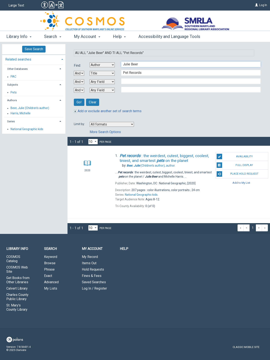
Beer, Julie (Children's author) (30, 108)
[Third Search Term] (189, 81)
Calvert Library (17, 288)
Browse (49, 263)
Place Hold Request (237, 174)
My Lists (50, 288)
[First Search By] (102, 64)
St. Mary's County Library (16, 307)
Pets (14, 92)
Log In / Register (94, 288)
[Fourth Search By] (102, 90)
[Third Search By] (102, 81)
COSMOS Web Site (17, 269)
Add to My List (241, 182)
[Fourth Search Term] (189, 89)
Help (124, 249)
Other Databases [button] (17, 68)
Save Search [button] (34, 49)
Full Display (235, 165)
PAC (13, 76)
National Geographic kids (27, 129)
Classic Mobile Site (246, 347)
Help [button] (119, 36)
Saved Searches (94, 282)
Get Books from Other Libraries (18, 280)
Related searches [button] (18, 59)
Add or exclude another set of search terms (108, 111)
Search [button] (52, 36)
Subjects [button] (12, 84)
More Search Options (105, 132)
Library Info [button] (18, 36)
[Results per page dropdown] (93, 141)
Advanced (51, 282)
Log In (263, 5)
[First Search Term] (189, 64)
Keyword (50, 257)
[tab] (33, 59)
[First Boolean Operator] (79, 73)
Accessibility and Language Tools (169, 36)
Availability (235, 156)
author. (151, 165)
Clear (92, 102)
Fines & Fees (91, 276)
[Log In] (256, 5)
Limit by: (79, 124)
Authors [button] (12, 100)
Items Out (89, 263)
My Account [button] (87, 36)
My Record (90, 257)
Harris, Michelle (21, 113)
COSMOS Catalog (13, 259)
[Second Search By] (102, 73)
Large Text (16, 5)
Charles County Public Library (17, 297)
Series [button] (11, 121)
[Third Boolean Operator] (79, 90)
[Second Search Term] (189, 72)
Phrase (49, 269)
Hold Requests (93, 269)
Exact (48, 276)
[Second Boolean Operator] (79, 81)
